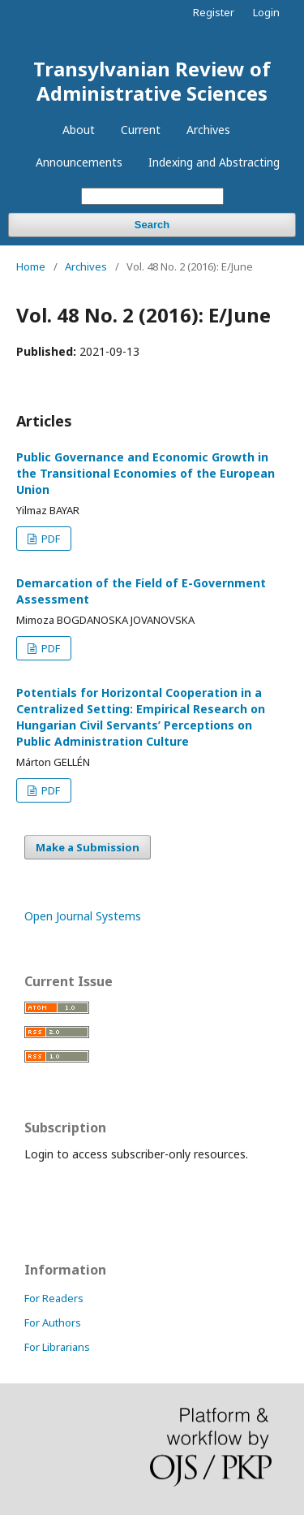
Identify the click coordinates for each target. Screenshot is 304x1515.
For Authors (52, 1322)
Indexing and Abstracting (214, 162)
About (78, 129)
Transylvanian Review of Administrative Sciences (152, 80)
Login (266, 12)
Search (152, 225)
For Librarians (57, 1347)
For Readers (53, 1298)
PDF (49, 538)
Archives (208, 129)
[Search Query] (152, 196)
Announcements (79, 162)
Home (30, 266)
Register (213, 12)
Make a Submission (87, 847)
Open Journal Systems (82, 916)
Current (141, 129)
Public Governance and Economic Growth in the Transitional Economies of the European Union (145, 473)
